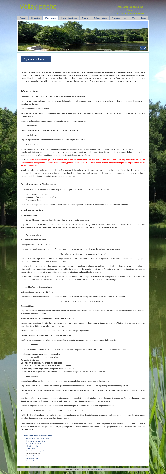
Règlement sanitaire (33, 456)
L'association (50, 18)
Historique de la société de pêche (37, 438)
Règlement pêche (32, 461)
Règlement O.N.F (32, 458)
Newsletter (35, 18)
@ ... (134, 18)
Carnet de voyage (119, 18)
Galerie (85, 18)
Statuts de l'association (34, 444)
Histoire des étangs (69, 18)
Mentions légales (99, 469)
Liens (143, 18)
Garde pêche (30, 448)
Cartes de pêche (100, 18)
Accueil (23, 18)
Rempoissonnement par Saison (37, 451)
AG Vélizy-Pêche (32, 446)
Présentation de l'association (36, 441)
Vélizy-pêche (38, 6)
